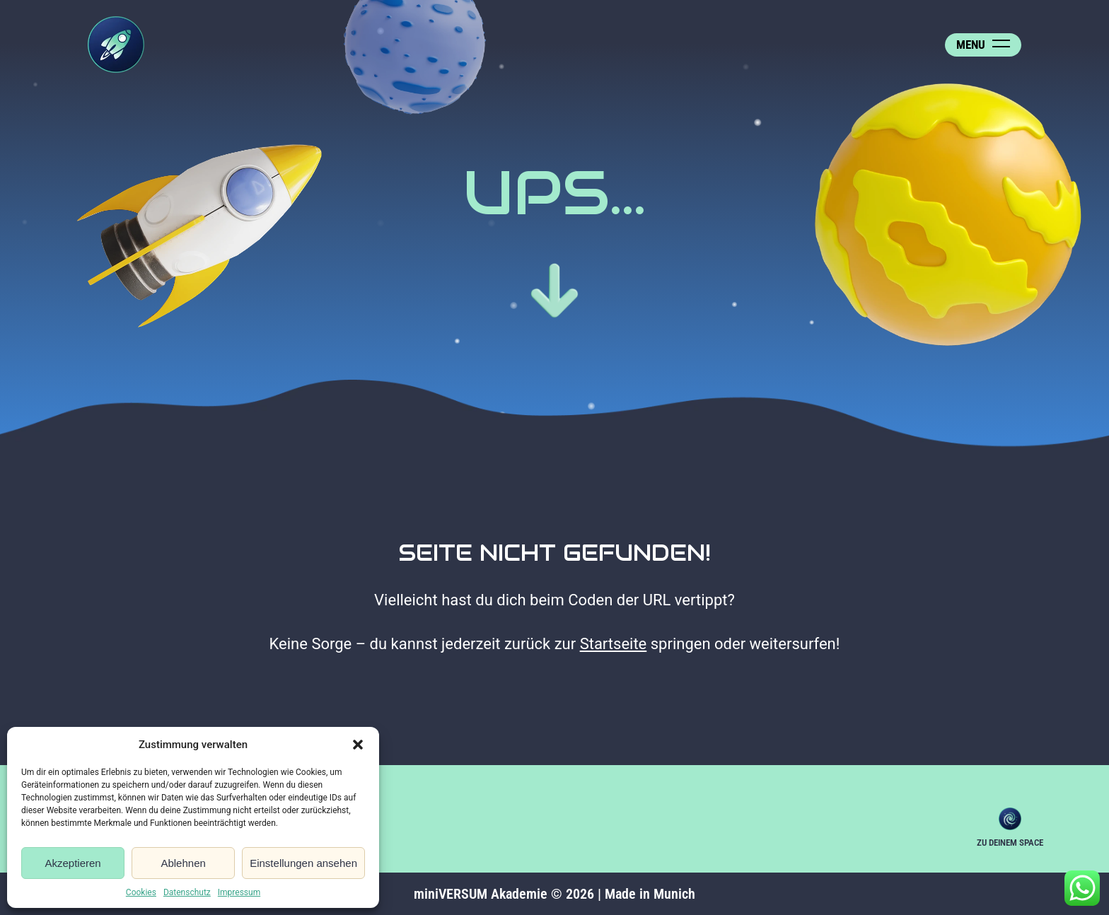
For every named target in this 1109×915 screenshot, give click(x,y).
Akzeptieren (72, 863)
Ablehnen (183, 863)
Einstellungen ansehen (303, 863)
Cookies (141, 892)
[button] (358, 745)
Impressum (239, 892)
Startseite (613, 644)
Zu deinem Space (1010, 819)
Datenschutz (187, 892)
